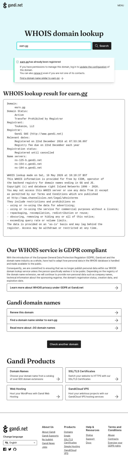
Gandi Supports (50, 435)
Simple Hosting (72, 446)
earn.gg (24, 61)
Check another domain (64, 344)
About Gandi (48, 432)
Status (89, 435)
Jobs (44, 447)
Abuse (111, 435)
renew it (38, 73)
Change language (13, 436)
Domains (68, 432)
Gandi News (48, 443)
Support (90, 438)
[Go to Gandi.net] (13, 5)
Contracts (113, 438)
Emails (67, 435)
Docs (88, 442)
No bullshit (47, 439)
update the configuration (93, 66)
